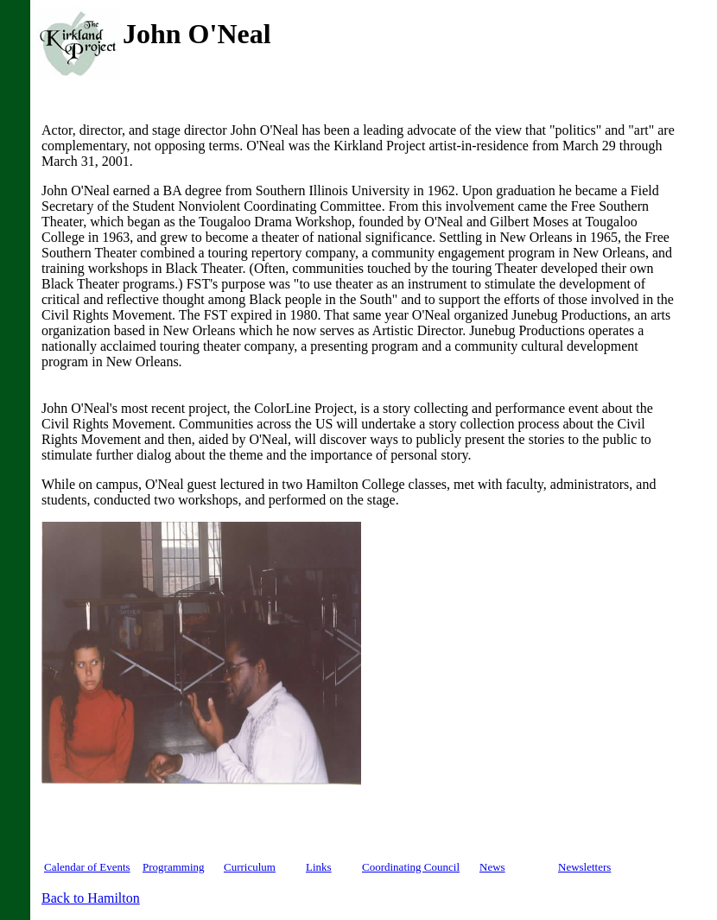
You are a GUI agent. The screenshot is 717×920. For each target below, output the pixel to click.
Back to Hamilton (90, 898)
